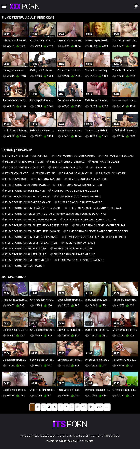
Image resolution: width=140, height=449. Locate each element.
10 (83, 407)
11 (91, 407)
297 (99, 407)
